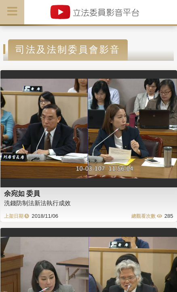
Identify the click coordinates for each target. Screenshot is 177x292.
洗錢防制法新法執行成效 (37, 203)
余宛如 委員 (22, 193)
